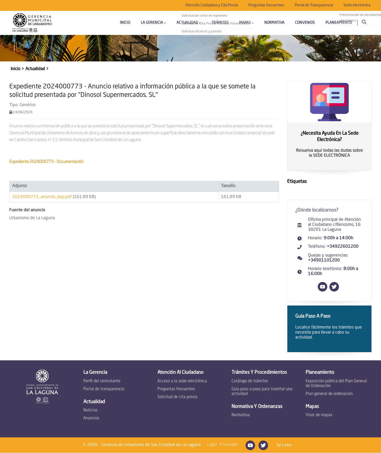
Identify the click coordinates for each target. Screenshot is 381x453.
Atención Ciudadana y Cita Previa (211, 5)
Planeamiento (338, 23)
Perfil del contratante (101, 381)
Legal (212, 445)
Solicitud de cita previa (177, 397)
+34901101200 (324, 260)
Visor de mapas (319, 415)
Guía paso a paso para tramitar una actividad (262, 391)
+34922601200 (343, 247)
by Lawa (284, 445)
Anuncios (91, 418)
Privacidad (228, 445)
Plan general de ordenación (329, 394)
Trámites (220, 23)
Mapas (246, 23)
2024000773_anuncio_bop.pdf (42, 197)
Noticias (90, 410)
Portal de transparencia (103, 389)
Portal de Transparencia (314, 5)
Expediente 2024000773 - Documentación (46, 162)
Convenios (305, 23)
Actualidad (188, 23)
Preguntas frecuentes (266, 5)
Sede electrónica (356, 5)
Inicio (125, 23)
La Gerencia (153, 23)
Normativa (274, 23)
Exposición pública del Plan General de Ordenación (336, 383)
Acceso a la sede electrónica (182, 381)
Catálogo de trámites (250, 381)
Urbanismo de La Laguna (32, 218)
